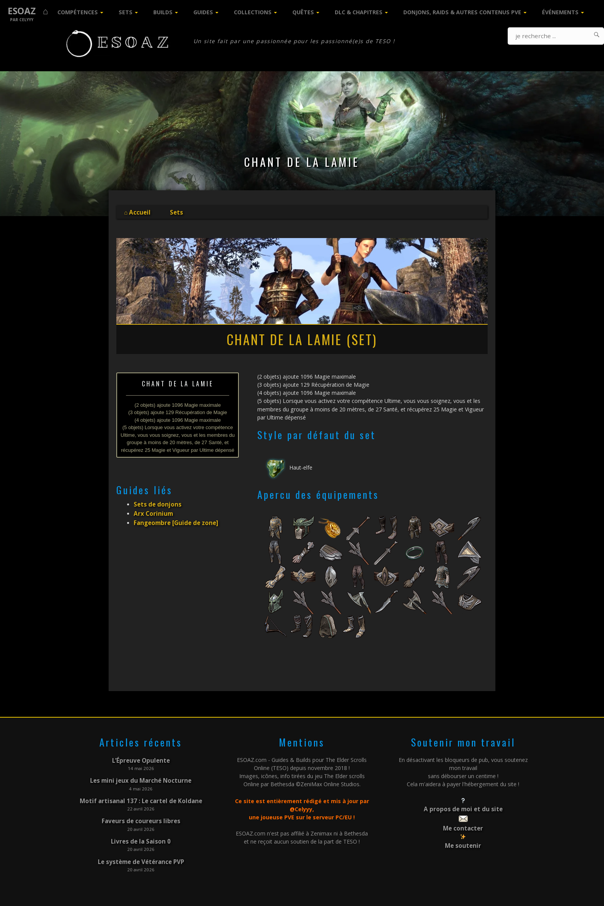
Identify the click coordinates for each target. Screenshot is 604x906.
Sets (126, 12)
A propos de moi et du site (463, 808)
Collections (253, 12)
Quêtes (303, 12)
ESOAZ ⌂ (28, 11)
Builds (163, 12)
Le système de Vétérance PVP (141, 855)
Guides (203, 12)
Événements (560, 12)
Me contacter (463, 826)
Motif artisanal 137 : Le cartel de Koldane (141, 798)
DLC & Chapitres (359, 12)
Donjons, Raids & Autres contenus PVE (462, 12)
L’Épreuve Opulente (141, 759)
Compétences (77, 12)
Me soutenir (463, 842)
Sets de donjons (156, 502)
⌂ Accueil (136, 211)
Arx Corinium (151, 510)
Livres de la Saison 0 (141, 836)
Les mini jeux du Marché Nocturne (141, 778)
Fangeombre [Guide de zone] (174, 518)
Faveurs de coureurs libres (141, 816)
